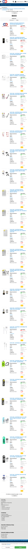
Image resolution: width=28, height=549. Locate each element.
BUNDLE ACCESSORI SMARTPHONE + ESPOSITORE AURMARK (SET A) (17, 23)
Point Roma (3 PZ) (23, 239)
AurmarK (11, 29)
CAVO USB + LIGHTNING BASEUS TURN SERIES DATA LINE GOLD (17, 290)
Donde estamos (4, 537)
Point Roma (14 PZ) (23, 83)
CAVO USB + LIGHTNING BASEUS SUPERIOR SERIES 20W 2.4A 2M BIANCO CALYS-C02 (18, 250)
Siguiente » (15, 12)
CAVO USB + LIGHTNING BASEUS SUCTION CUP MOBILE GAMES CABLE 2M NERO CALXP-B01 (18, 151)
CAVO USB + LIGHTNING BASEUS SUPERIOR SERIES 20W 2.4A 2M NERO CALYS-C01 (17, 270)
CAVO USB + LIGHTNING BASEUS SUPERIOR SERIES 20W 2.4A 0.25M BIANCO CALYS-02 (17, 190)
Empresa (3, 506)
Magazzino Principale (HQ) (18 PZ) (23, 256)
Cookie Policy (8, 544)
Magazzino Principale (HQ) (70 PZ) (23, 385)
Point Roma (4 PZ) (23, 483)
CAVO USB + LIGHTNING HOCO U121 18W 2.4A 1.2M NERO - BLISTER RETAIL (18, 361)
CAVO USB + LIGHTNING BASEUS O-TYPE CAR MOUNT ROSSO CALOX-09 (18, 131)
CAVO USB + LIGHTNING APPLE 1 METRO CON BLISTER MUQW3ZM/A (18, 54)
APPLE (11, 60)
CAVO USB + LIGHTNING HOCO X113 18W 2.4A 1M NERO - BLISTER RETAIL (18, 437)
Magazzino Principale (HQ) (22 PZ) (23, 443)
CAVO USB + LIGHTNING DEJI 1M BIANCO (18, 342)
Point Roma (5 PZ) (23, 388)
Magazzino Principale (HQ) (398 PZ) (23, 80)
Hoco (11, 367)
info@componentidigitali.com (6, 515)
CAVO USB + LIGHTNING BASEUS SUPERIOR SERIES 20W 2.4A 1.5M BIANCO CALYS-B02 (18, 210)
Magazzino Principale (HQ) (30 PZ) (23, 197)
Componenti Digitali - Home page (6, 4)
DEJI (10, 348)
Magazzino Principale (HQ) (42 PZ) (23, 236)
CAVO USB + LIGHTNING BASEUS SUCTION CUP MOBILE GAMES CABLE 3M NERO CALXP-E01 (18, 170)
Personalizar (8, 547)
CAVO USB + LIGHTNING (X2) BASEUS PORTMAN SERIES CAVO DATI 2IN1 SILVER (18, 38)
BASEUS (11, 44)
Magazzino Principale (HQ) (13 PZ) (23, 404)
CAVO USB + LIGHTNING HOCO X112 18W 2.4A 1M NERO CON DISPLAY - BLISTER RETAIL (18, 418)
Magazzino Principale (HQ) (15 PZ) (23, 424)
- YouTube (3, 518)
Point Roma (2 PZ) (23, 279)
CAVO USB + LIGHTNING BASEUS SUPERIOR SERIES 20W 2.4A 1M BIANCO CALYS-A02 (18, 230)
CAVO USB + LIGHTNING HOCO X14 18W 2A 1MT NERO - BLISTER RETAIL (18, 456)
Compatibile (12, 333)
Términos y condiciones (6, 507)
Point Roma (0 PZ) (23, 29)
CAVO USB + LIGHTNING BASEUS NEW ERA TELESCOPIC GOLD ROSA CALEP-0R (18, 94)
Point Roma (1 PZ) (23, 102)
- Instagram (3, 517)
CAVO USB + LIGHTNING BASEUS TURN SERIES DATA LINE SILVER (17, 308)
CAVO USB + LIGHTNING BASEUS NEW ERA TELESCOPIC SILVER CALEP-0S (18, 113)
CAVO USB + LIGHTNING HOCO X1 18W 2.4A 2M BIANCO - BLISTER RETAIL (17, 399)
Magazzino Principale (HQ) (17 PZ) (23, 314)
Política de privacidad (5, 508)
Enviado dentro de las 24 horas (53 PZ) (24, 82)
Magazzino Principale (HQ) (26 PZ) (23, 480)
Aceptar (20, 547)
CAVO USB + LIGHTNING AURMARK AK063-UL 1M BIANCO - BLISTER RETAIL (18, 75)
